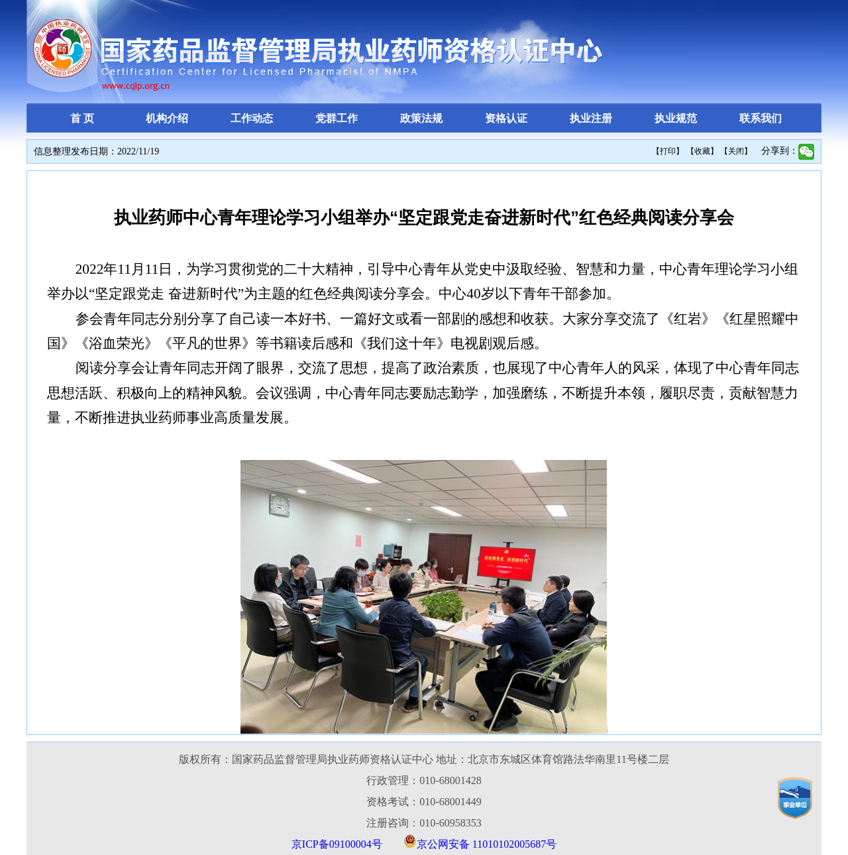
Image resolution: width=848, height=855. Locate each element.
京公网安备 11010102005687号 (486, 844)
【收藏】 (702, 151)
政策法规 (421, 118)
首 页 (82, 118)
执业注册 (591, 118)
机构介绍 (167, 118)
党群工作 (336, 118)
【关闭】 (736, 151)
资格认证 (506, 118)
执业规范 (676, 118)
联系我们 (760, 118)
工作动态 (252, 118)
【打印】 (668, 151)
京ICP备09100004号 (337, 844)
